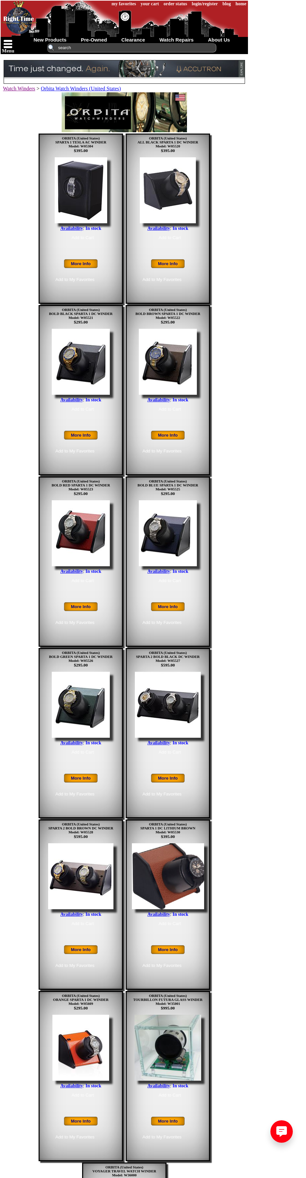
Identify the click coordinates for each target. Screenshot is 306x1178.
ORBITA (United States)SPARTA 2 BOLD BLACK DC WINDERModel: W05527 (167, 657)
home (240, 3)
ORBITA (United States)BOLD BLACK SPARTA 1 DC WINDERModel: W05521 (80, 314)
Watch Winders (19, 88)
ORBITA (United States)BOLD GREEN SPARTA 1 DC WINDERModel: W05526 (80, 657)
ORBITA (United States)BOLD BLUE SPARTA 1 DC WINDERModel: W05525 (168, 485)
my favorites (123, 3)
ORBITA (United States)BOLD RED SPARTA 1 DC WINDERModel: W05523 (80, 485)
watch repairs (176, 40)
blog (227, 3)
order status (175, 3)
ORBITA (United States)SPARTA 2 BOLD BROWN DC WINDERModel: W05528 (80, 828)
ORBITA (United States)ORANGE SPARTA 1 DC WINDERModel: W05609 (80, 1000)
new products (50, 40)
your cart (150, 3)
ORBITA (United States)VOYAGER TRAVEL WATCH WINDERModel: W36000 (124, 1171)
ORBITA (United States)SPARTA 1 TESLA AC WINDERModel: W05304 (81, 142)
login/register (205, 3)
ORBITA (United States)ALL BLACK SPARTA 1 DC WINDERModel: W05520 (168, 142)
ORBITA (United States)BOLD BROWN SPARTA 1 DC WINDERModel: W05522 (168, 314)
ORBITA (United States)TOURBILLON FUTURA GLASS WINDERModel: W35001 (167, 1000)
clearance (133, 40)
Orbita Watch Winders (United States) (81, 88)
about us (219, 40)
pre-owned (94, 40)
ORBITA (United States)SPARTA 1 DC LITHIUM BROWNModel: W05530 (168, 828)
